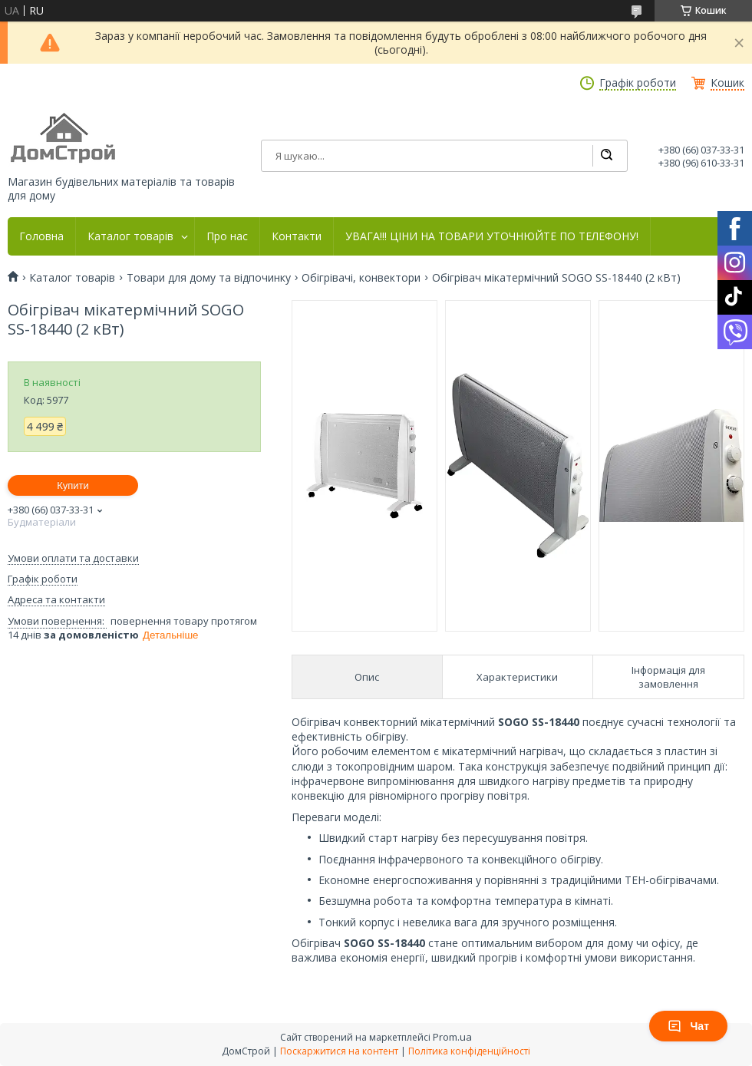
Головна (41, 236)
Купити (73, 485)
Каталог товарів (130, 236)
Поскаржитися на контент (339, 1051)
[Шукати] (606, 156)
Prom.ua (452, 1037)
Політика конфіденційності (469, 1051)
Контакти (297, 236)
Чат (688, 1026)
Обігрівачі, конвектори (361, 278)
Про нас (227, 236)
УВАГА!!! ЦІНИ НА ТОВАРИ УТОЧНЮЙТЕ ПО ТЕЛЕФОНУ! (491, 236)
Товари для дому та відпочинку (209, 278)
